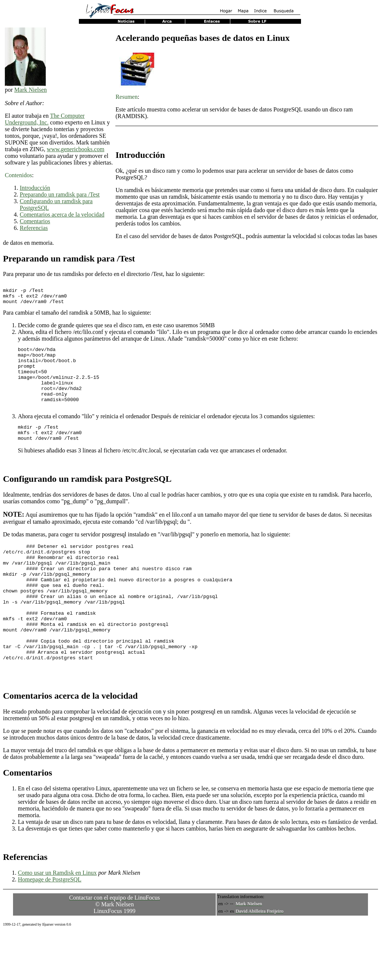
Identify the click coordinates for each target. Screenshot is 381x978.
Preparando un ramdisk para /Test (60, 194)
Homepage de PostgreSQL (49, 925)
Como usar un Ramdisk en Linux (57, 918)
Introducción (35, 188)
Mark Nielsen (30, 90)
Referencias (34, 228)
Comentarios (35, 221)
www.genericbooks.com (75, 149)
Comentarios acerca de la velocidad (62, 214)
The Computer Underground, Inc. (44, 119)
